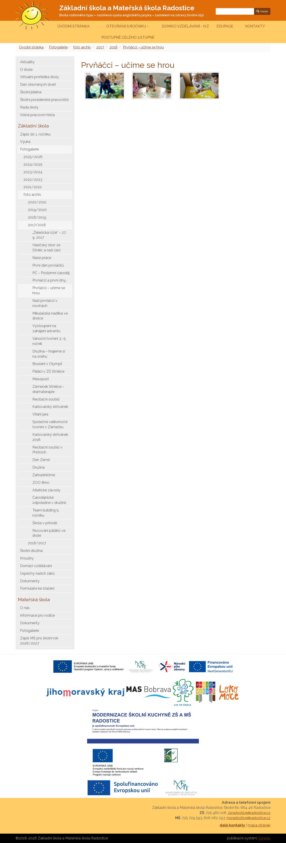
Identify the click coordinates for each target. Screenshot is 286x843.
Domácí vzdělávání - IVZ (185, 26)
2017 (100, 47)
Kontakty (255, 26)
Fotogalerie (58, 47)
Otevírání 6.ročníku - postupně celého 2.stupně (127, 32)
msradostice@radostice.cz (248, 818)
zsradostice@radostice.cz (249, 813)
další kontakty (232, 825)
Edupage (225, 26)
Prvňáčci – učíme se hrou (143, 47)
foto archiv (82, 47)
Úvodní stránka (73, 26)
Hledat (262, 11)
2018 (113, 47)
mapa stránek (259, 825)
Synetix (264, 838)
